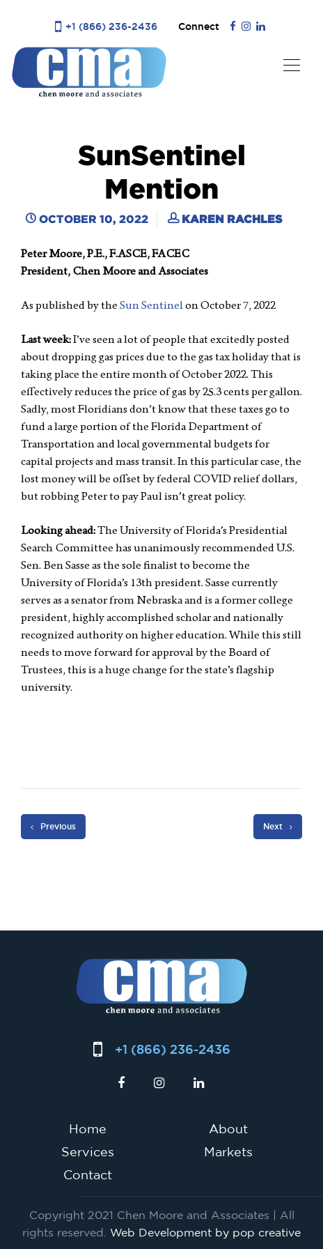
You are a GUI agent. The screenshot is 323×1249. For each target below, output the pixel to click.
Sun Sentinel (151, 305)
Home (88, 1128)
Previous (53, 827)
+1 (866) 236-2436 (111, 26)
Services (87, 1151)
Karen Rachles (232, 219)
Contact (87, 1174)
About (228, 1128)
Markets (228, 1151)
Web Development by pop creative (205, 1232)
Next (277, 827)
